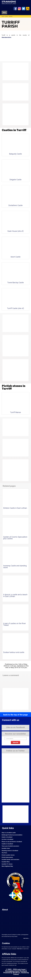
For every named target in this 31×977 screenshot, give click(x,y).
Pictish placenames (7, 857)
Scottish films (6, 861)
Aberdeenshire (6, 37)
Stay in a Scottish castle (9, 832)
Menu (4, 12)
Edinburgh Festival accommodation (12, 835)
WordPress (16, 973)
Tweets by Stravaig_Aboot (8, 754)
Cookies (6, 943)
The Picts (4, 852)
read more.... (26, 938)
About (5, 909)
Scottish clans (6, 848)
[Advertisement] (15, 114)
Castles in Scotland (7, 843)
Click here (19, 948)
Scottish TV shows (7, 864)
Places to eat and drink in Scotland (12, 841)
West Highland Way (7, 866)
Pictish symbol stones (8, 855)
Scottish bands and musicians (10, 859)
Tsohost (16, 974)
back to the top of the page (15, 715)
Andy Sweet (21, 969)
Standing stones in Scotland (10, 850)
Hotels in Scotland (7, 837)
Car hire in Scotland (7, 839)
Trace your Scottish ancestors (10, 846)
